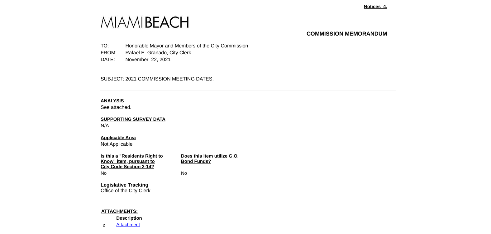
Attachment (128, 224)
